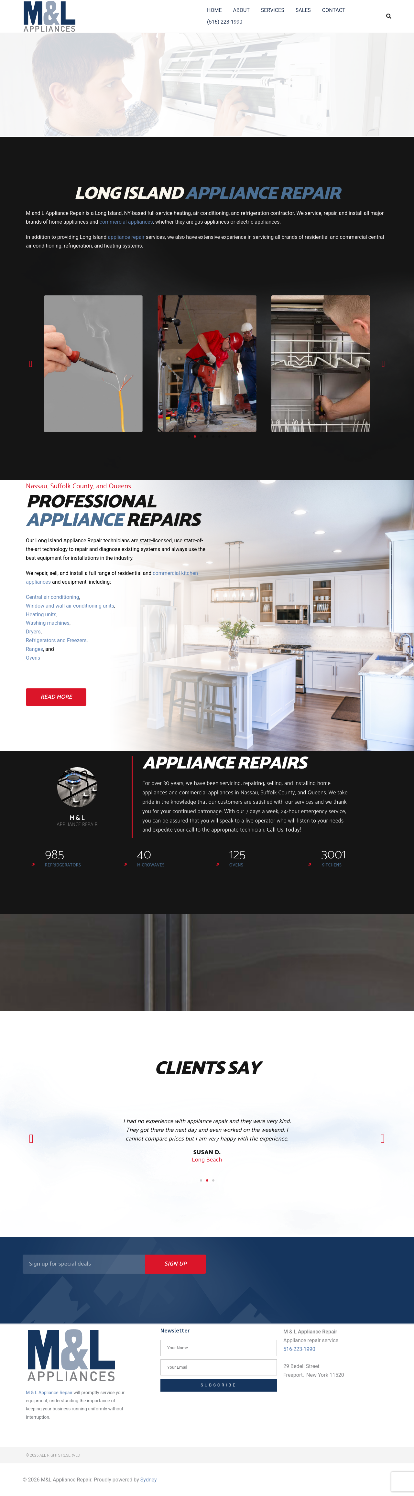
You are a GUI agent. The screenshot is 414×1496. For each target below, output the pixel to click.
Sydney (148, 1480)
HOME (214, 10)
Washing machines (48, 623)
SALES (303, 10)
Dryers (33, 632)
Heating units (41, 614)
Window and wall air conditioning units (70, 606)
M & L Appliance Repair (49, 1392)
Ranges (34, 649)
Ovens (33, 658)
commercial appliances (126, 222)
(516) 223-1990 (224, 22)
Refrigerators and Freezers (56, 640)
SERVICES (272, 10)
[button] (30, 363)
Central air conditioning (52, 597)
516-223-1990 (299, 1349)
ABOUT (241, 10)
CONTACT (333, 10)
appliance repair (126, 237)
